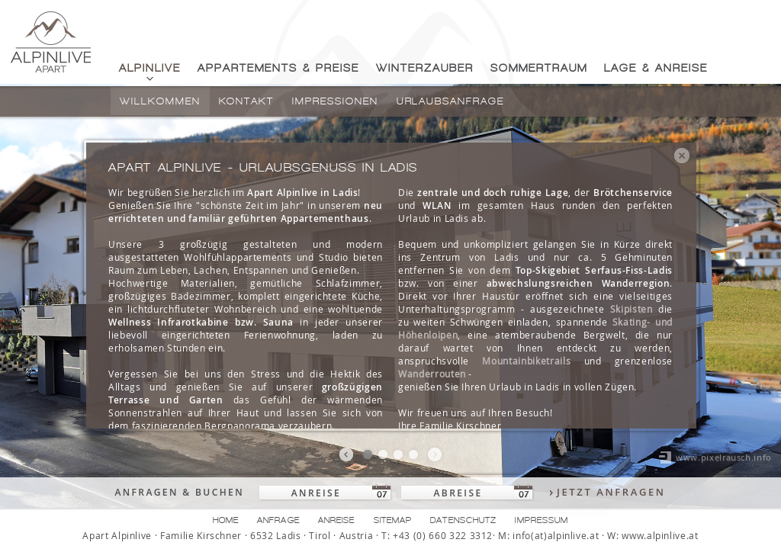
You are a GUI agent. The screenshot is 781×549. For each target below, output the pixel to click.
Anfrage (278, 520)
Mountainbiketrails (526, 361)
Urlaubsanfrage (450, 101)
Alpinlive (150, 68)
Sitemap (393, 520)
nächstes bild (434, 455)
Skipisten (631, 309)
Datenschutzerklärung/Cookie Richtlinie (577, 477)
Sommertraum (538, 68)
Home (226, 520)
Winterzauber (425, 68)
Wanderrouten (432, 374)
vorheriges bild (346, 455)
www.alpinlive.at (660, 535)
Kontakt (247, 101)
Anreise (336, 520)
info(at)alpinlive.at (556, 535)
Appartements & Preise (278, 68)
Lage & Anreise (656, 68)
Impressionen (335, 101)
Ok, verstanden (528, 505)
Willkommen (160, 101)
